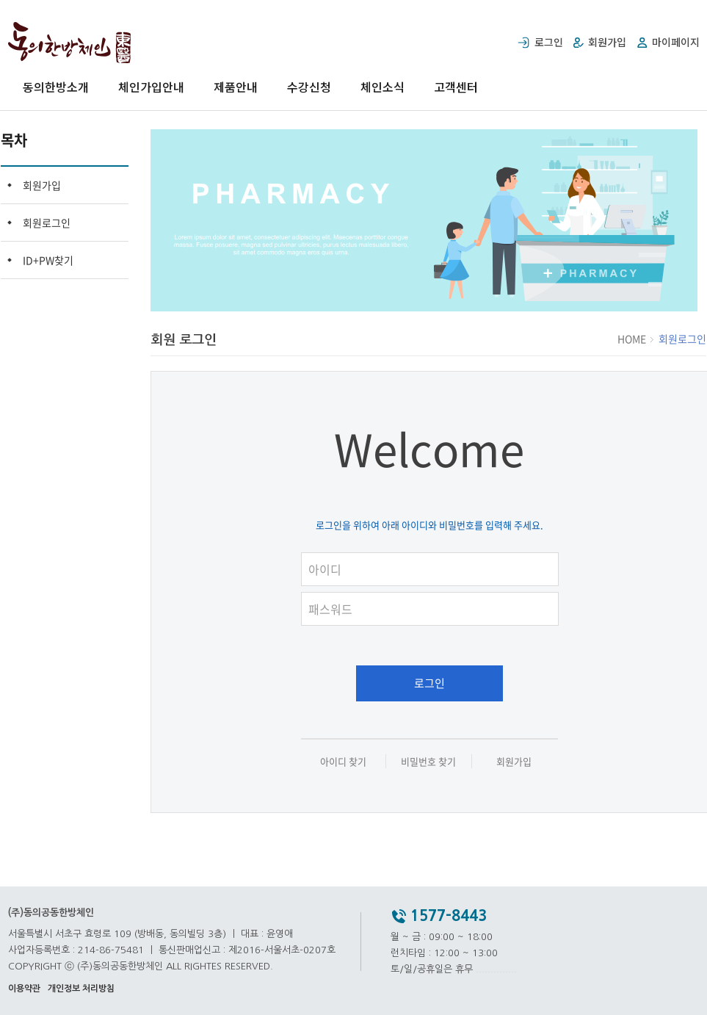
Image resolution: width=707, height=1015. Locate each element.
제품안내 (236, 86)
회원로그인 (46, 222)
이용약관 (24, 988)
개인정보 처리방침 (81, 988)
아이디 (436, 549)
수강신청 (309, 86)
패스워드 (436, 589)
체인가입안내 (151, 86)
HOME (632, 338)
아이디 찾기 (343, 761)
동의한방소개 (56, 86)
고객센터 (456, 86)
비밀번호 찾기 (428, 761)
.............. (496, 969)
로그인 (429, 683)
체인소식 (382, 86)
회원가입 (42, 185)
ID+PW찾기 (48, 260)
